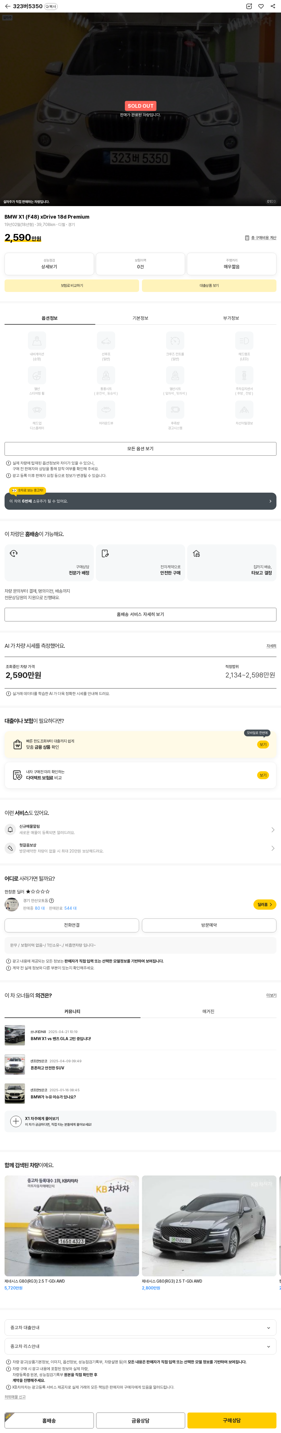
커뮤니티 (72, 1011)
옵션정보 (50, 318)
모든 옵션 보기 (140, 448)
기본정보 (140, 318)
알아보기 (140, 744)
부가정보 (231, 318)
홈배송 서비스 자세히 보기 (140, 614)
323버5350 (35, 6)
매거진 (208, 1011)
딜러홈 (263, 904)
